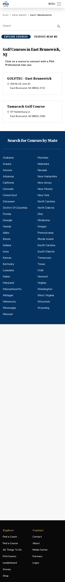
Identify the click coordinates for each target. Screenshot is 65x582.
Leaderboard (10, 562)
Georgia (7, 220)
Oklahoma (43, 220)
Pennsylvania (45, 233)
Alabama (8, 158)
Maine (6, 276)
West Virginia (45, 295)
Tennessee (44, 258)
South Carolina (46, 245)
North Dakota (45, 208)
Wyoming (43, 308)
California (8, 183)
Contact (37, 536)
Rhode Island (45, 239)
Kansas (7, 258)
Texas (41, 264)
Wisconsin (43, 302)
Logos (36, 562)
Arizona (7, 170)
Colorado (8, 189)
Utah (40, 270)
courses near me (46, 36)
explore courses (16, 36)
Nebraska (43, 164)
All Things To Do (12, 549)
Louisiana (8, 270)
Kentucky (8, 264)
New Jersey (19, 15)
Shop (5, 576)
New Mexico (45, 189)
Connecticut (10, 195)
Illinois (7, 239)
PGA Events (9, 556)
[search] (58, 26)
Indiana (7, 245)
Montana (42, 158)
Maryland (8, 283)
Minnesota (9, 302)
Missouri (8, 314)
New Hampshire (47, 176)
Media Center (40, 550)
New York (43, 195)
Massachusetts (12, 289)
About (36, 543)
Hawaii (7, 226)
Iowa (6, 251)
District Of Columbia (15, 208)
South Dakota (45, 251)
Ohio (40, 214)
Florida (7, 214)
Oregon (41, 226)
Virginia (41, 283)
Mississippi (9, 308)
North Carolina (46, 201)
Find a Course (10, 543)
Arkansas (8, 176)
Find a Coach (10, 536)
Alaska (7, 164)
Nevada (42, 170)
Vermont (42, 276)
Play (6, 15)
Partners (37, 556)
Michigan (8, 295)
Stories (7, 569)
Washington (44, 289)
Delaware (9, 201)
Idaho (6, 233)
